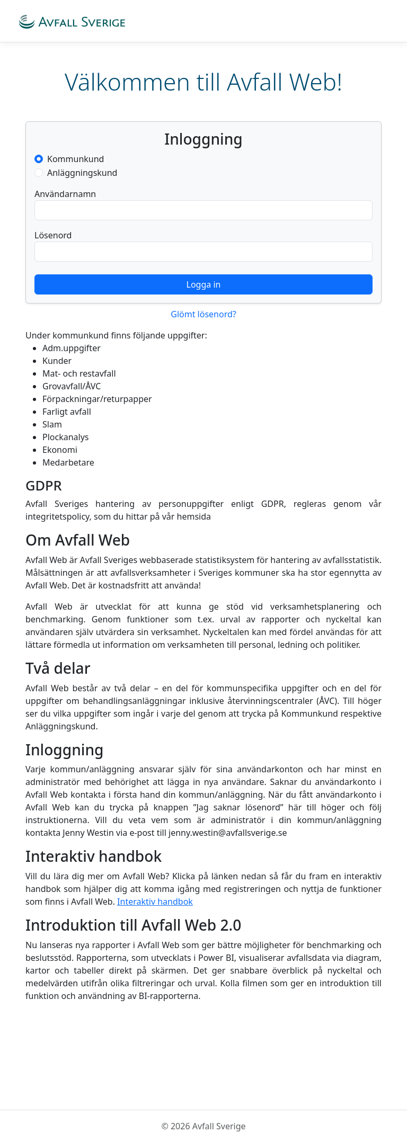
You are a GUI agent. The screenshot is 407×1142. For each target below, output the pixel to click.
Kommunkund (75, 159)
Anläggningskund (82, 173)
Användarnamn (65, 194)
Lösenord (53, 235)
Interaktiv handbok (155, 901)
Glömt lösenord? (203, 314)
